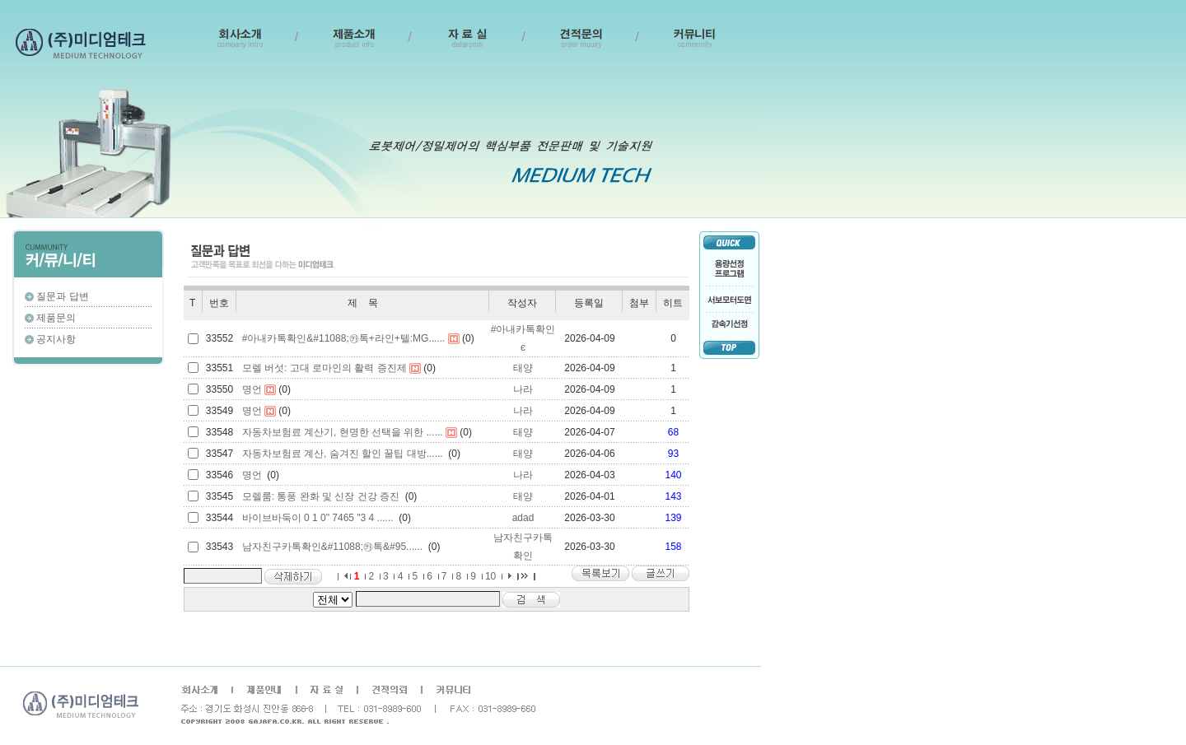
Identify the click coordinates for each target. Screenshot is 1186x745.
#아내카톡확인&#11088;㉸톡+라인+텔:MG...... (344, 338)
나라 (523, 389)
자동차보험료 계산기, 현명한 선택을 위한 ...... (342, 432)
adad (523, 518)
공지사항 (56, 339)
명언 (252, 389)
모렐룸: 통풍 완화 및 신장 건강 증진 (320, 496)
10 (490, 576)
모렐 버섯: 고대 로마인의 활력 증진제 (324, 368)
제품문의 (56, 318)
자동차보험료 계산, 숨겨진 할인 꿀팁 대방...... (342, 453)
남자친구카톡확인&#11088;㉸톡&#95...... (332, 546)
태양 (523, 368)
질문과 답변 (62, 296)
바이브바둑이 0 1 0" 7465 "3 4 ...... (318, 518)
